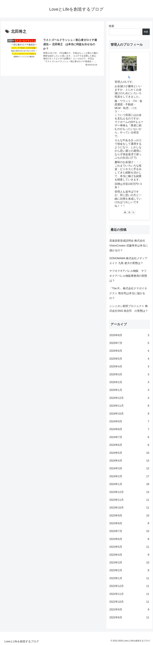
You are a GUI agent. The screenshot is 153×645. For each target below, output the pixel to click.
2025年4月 (129, 366)
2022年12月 (129, 586)
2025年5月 (129, 358)
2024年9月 (129, 421)
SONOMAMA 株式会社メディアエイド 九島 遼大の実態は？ (128, 261)
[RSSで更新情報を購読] (133, 212)
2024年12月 (129, 398)
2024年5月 (129, 452)
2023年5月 (129, 546)
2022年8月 (129, 617)
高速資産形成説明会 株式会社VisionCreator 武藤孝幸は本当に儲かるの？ (128, 245)
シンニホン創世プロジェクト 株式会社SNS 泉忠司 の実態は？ (128, 308)
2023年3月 (129, 562)
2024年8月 (129, 429)
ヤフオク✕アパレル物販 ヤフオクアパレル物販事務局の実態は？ (128, 275)
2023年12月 (129, 492)
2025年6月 (129, 350)
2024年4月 (129, 460)
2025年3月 (129, 374)
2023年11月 (129, 499)
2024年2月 (129, 476)
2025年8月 (129, 335)
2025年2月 (129, 382)
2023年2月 (129, 570)
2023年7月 (129, 531)
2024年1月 (129, 484)
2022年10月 (129, 601)
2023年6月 (129, 539)
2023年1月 (129, 578)
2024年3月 (129, 468)
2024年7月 (129, 437)
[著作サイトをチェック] (125, 212)
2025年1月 (129, 390)
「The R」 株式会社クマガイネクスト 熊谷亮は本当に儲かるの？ (128, 293)
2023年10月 (129, 507)
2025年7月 (129, 343)
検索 (111, 26)
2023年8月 (129, 523)
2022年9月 (129, 609)
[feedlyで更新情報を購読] (129, 212)
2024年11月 (129, 405)
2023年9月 (129, 515)
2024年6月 (129, 445)
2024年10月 (129, 413)
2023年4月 (129, 554)
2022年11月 (129, 594)
